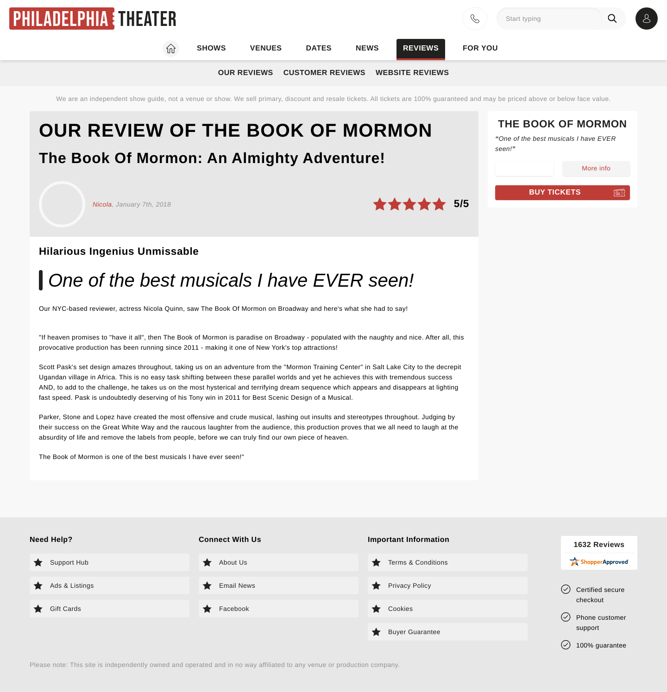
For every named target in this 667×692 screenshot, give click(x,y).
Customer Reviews (324, 73)
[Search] (614, 18)
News (367, 48)
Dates (319, 48)
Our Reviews (245, 73)
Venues (266, 48)
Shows (211, 48)
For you (480, 48)
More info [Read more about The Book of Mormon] (596, 168)
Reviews (421, 48)
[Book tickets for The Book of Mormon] (562, 192)
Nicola (102, 204)
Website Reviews (412, 73)
